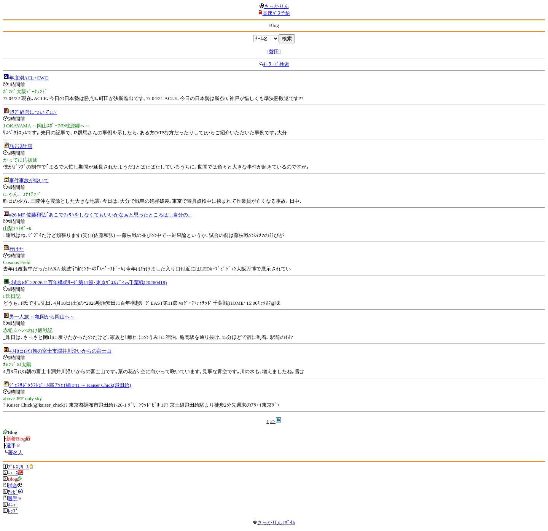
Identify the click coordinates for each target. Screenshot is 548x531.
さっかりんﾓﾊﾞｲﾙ (274, 522)
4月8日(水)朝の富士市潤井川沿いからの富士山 (60, 351)
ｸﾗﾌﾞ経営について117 (33, 112)
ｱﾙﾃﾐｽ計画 (20, 146)
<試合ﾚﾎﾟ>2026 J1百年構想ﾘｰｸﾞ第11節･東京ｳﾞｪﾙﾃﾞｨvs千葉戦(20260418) (88, 282)
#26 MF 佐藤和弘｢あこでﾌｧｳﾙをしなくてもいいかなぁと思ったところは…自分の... (100, 215)
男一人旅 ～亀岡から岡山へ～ (42, 317)
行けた (16, 249)
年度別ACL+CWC (28, 78)
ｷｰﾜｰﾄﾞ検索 (276, 64)
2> (273, 421)
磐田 (274, 51)
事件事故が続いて (29, 180)
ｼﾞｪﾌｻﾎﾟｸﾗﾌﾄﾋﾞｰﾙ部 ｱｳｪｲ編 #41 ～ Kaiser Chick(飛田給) (70, 385)
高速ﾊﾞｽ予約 (276, 13)
